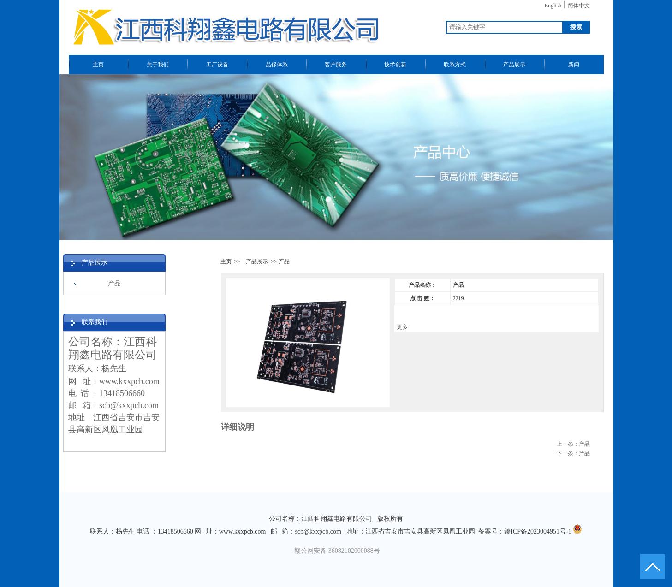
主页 (98, 64)
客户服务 (336, 64)
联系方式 (455, 64)
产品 (114, 283)
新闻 (573, 64)
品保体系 (277, 64)
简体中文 (579, 5)
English (553, 5)
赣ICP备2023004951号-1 (537, 531)
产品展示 (514, 64)
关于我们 (158, 64)
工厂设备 (217, 64)
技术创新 (395, 64)
